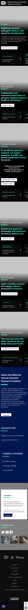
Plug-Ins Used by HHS (15, 577)
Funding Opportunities (9, 180)
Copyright (14, 586)
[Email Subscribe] (14, 510)
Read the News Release (9, 48)
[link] (3, 532)
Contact (15, 565)
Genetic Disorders (8, 239)
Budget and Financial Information (12, 436)
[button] (26, 608)
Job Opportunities (9, 461)
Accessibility (15, 568)
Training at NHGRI (9, 466)
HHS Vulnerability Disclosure (14, 590)
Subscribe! (8, 515)
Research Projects (8, 105)
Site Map (14, 571)
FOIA (14, 580)
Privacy (14, 583)
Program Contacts (8, 183)
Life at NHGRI (7, 470)
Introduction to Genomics (10, 349)
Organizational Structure (9, 440)
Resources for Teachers (9, 294)
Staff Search (15, 574)
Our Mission (6, 415)
